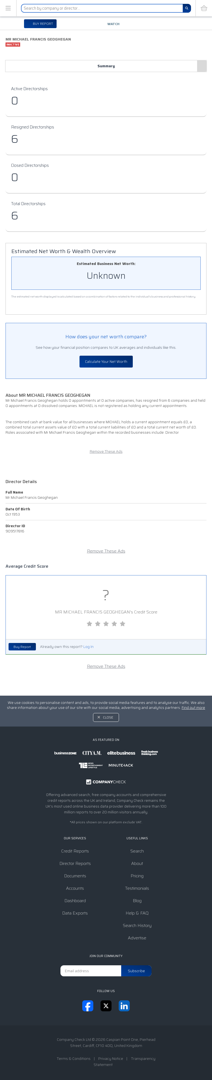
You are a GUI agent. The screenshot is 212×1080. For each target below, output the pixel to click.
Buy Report (22, 646)
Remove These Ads (106, 451)
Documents (75, 875)
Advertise (137, 937)
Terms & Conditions (74, 1058)
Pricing (137, 875)
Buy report (42, 23)
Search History (137, 925)
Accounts (75, 888)
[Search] (187, 8)
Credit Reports (75, 851)
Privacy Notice (110, 1058)
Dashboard (75, 900)
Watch (113, 23)
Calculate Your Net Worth (106, 362)
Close (108, 717)
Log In (88, 647)
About (137, 863)
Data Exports (75, 913)
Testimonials (137, 888)
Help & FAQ (137, 913)
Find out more (193, 708)
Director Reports (75, 863)
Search (137, 851)
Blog (137, 900)
